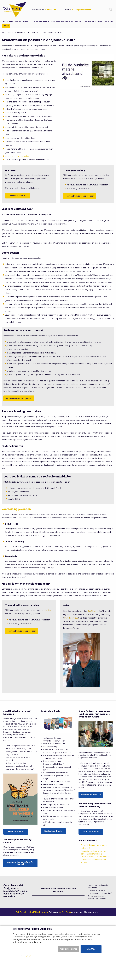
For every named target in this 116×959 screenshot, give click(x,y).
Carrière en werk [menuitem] (40, 21)
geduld (43, 32)
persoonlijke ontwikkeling (17, 32)
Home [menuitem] (5, 21)
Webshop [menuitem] (109, 21)
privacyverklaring (94, 890)
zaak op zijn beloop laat (19, 156)
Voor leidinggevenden (16, 509)
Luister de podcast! (91, 831)
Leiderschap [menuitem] (76, 21)
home (4, 32)
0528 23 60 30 (50, 10)
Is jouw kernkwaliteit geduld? (18, 398)
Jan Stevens (93, 611)
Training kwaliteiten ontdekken (79, 196)
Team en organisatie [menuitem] (59, 21)
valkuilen (47, 610)
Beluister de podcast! (91, 795)
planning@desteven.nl (81, 10)
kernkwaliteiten (33, 32)
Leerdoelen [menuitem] (89, 21)
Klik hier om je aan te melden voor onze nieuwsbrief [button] (58, 890)
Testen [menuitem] (100, 21)
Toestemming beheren (68, 949)
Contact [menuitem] (5, 26)
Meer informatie (17, 195)
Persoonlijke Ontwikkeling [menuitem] (20, 21)
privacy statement (30, 956)
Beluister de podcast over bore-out (95, 857)
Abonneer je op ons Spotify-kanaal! (20, 863)
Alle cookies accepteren (91, 949)
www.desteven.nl (71, 618)
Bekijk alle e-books (53, 831)
